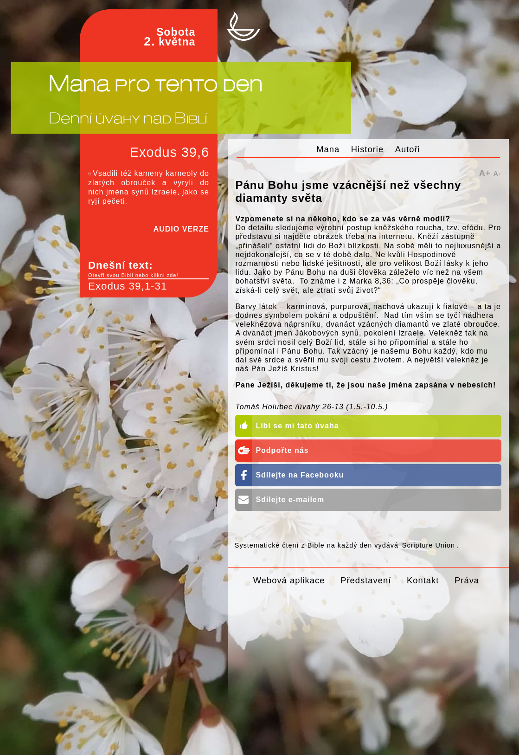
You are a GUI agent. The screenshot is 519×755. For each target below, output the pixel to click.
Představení (365, 580)
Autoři (407, 149)
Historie (367, 149)
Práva (467, 580)
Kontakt (423, 580)
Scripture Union (428, 545)
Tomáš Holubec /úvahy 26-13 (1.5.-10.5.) (311, 407)
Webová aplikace (289, 580)
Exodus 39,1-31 (127, 286)
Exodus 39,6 (169, 152)
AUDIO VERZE (181, 229)
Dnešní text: (148, 269)
